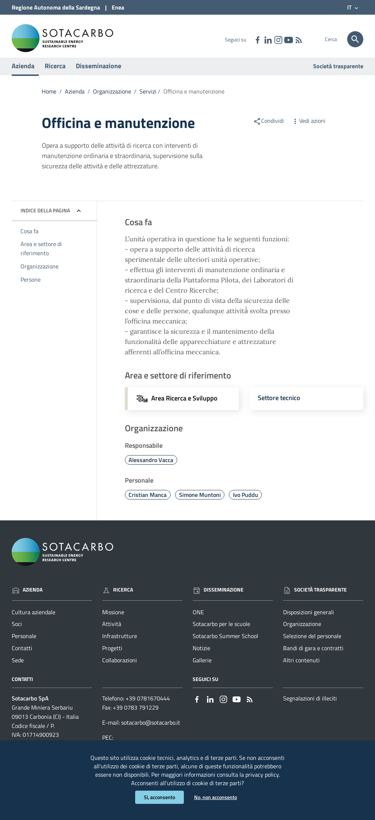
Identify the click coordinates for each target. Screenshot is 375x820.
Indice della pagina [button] (45, 217)
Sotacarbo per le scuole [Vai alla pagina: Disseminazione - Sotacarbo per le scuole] (221, 631)
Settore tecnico (279, 405)
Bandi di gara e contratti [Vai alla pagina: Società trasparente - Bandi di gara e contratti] (313, 655)
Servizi (148, 98)
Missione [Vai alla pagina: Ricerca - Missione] (113, 619)
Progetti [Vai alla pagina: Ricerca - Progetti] (112, 655)
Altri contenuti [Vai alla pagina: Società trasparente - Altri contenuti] (301, 667)
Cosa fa (29, 238)
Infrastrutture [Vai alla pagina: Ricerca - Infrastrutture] (119, 643)
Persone (31, 286)
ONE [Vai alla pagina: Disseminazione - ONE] (198, 619)
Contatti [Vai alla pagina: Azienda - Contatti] (22, 655)
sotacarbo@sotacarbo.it (150, 729)
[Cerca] (355, 39)
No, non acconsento (215, 797)
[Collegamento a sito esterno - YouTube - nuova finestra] (288, 39)
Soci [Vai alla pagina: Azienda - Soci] (17, 631)
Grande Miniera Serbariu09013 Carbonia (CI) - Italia (45, 719)
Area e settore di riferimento (41, 256)
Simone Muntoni (200, 501)
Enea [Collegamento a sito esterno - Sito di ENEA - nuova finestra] (118, 7)
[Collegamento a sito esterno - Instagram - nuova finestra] (278, 39)
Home (49, 98)
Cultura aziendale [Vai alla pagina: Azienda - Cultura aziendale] (33, 619)
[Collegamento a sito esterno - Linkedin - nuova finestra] (267, 39)
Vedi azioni (308, 127)
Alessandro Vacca (151, 466)
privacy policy (262, 773)
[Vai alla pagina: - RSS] (298, 39)
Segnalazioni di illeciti (310, 705)
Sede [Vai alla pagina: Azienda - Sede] (18, 667)
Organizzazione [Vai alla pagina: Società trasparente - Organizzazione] (302, 631)
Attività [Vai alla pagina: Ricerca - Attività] (111, 631)
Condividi (268, 127)
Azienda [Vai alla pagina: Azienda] (27, 597)
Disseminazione (98, 73)
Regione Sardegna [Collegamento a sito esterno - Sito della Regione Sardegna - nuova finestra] (56, 7)
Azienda (23, 73)
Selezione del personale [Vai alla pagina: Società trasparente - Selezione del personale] (312, 643)
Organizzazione (112, 98)
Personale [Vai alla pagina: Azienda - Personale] (24, 643)
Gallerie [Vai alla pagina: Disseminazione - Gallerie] (202, 667)
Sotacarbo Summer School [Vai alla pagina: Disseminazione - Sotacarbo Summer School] (225, 643)
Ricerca (55, 73)
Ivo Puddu (245, 501)
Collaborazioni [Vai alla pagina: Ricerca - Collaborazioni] (119, 667)
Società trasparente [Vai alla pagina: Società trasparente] (338, 73)
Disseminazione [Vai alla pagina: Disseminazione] (218, 597)
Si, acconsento (159, 797)
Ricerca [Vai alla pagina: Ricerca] (117, 597)
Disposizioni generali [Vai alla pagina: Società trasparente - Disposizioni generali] (308, 619)
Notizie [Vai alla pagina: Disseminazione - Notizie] (201, 655)
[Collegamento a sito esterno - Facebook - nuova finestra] (257, 39)
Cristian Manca (148, 501)
